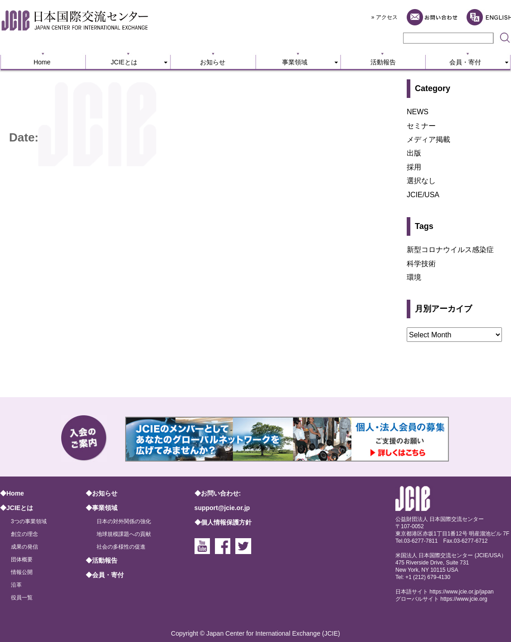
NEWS (417, 112)
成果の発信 (24, 547)
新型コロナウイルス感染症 (450, 249)
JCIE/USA (423, 195)
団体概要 (22, 559)
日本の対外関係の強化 (124, 521)
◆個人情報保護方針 (223, 522)
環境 (414, 277)
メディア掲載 (428, 139)
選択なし (421, 181)
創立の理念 (24, 534)
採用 (414, 167)
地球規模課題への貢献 (124, 534)
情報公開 (22, 572)
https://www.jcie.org (463, 599)
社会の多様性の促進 (121, 547)
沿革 (16, 585)
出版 (414, 153)
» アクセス (384, 17)
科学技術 (421, 264)
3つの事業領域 (29, 521)
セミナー (421, 126)
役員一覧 (22, 597)
